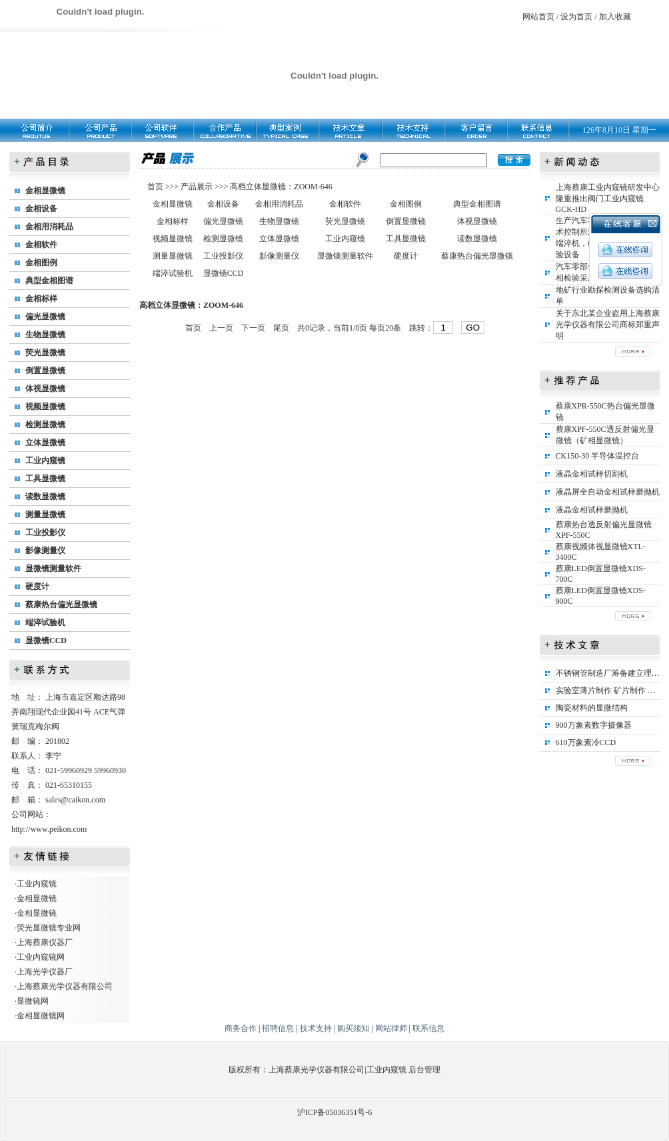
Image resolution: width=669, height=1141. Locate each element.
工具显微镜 (45, 478)
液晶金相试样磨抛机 (592, 510)
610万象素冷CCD (586, 742)
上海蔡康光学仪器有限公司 (65, 986)
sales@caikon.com (75, 799)
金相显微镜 (45, 190)
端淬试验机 (45, 622)
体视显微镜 (45, 388)
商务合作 (241, 1028)
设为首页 (576, 16)
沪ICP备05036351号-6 (334, 1112)
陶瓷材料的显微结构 (592, 707)
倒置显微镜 (45, 370)
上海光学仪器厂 (45, 971)
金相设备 (41, 208)
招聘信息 (278, 1028)
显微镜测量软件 (53, 568)
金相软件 (41, 244)
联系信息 (428, 1028)
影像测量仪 (45, 550)
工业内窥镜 (45, 460)
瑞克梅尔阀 (39, 726)
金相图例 (41, 262)
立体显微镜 (45, 442)
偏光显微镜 (45, 316)
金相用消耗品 (49, 226)
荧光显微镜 (45, 352)
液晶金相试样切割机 (592, 474)
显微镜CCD (46, 640)
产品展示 (196, 186)
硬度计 (37, 586)
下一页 (253, 328)
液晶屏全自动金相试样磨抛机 (608, 492)
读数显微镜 (45, 496)
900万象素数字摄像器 (594, 725)
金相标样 (41, 298)
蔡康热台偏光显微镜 (61, 604)
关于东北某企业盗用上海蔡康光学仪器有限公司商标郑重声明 (608, 325)
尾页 (281, 328)
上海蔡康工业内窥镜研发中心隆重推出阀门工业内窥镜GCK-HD (608, 198)
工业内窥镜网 (41, 957)
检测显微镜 (45, 424)
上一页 (221, 328)
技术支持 (316, 1028)
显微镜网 (33, 1001)
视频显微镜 (45, 406)
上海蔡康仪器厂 (45, 942)
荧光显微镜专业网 (49, 927)
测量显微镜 (45, 514)
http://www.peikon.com (49, 829)
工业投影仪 (45, 532)
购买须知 (353, 1028)
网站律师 (391, 1028)
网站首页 (538, 16)
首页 (156, 186)
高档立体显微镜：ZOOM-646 (281, 186)
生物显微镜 (45, 334)
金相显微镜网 (41, 1015)
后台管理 (424, 1069)
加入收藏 (615, 16)
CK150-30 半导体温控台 (598, 456)
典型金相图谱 (49, 280)
